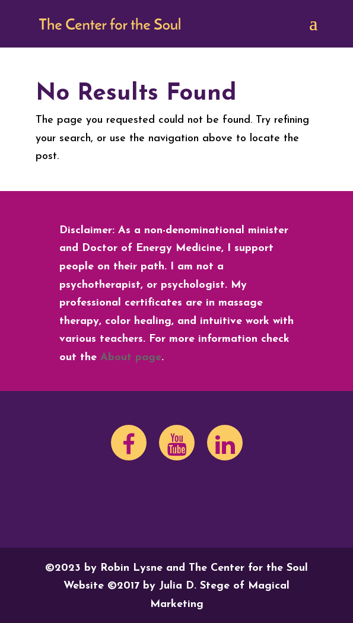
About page (130, 357)
